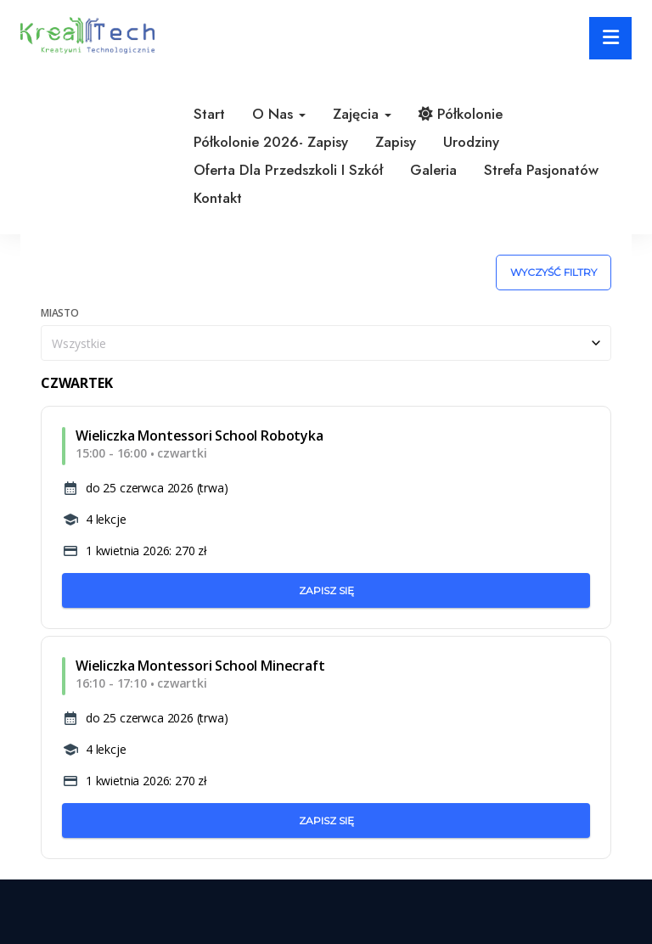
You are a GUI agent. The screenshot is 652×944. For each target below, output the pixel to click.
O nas (279, 114)
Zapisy (395, 142)
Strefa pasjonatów (541, 170)
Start (209, 114)
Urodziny (471, 142)
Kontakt (218, 198)
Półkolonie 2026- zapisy (271, 142)
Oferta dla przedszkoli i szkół (288, 170)
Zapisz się (326, 590)
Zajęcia (362, 114)
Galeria (433, 170)
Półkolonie (461, 114)
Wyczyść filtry (553, 272)
